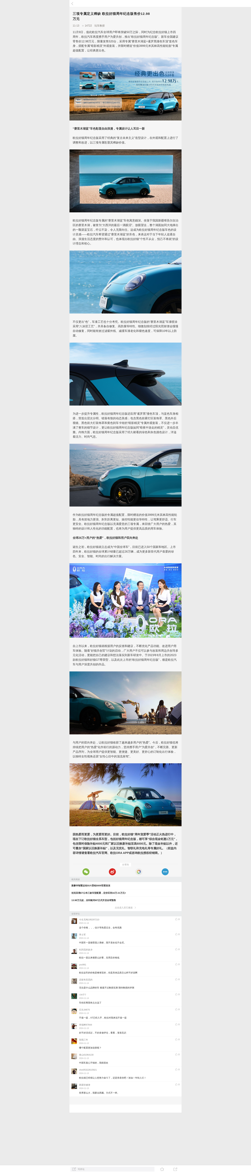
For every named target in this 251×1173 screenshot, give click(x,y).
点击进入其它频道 (125, 907)
